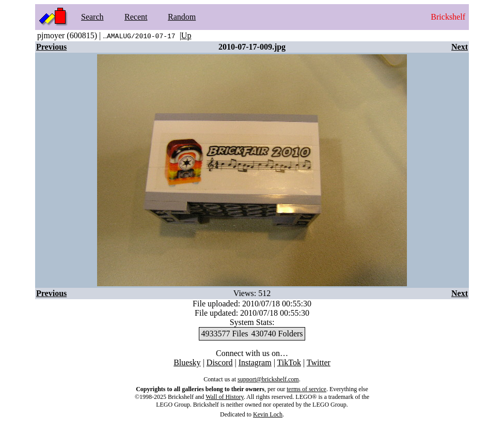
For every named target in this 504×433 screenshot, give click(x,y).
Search (92, 16)
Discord (220, 362)
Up (186, 35)
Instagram (255, 362)
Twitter (318, 362)
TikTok (289, 362)
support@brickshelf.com (268, 379)
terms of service (306, 389)
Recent (135, 16)
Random (182, 16)
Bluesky (187, 362)
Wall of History (225, 396)
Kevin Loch (267, 414)
